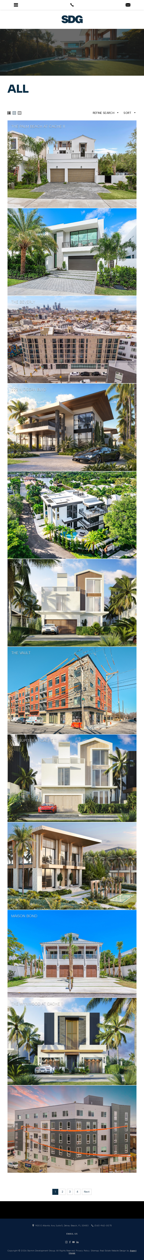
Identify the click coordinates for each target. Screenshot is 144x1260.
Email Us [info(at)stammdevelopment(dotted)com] (71, 1234)
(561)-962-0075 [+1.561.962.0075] (101, 1225)
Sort (130, 113)
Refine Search (106, 113)
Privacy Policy (83, 1251)
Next (86, 1191)
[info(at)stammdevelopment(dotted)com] (128, 5)
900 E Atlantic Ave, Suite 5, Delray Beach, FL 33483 (60, 1225)
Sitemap (95, 1251)
